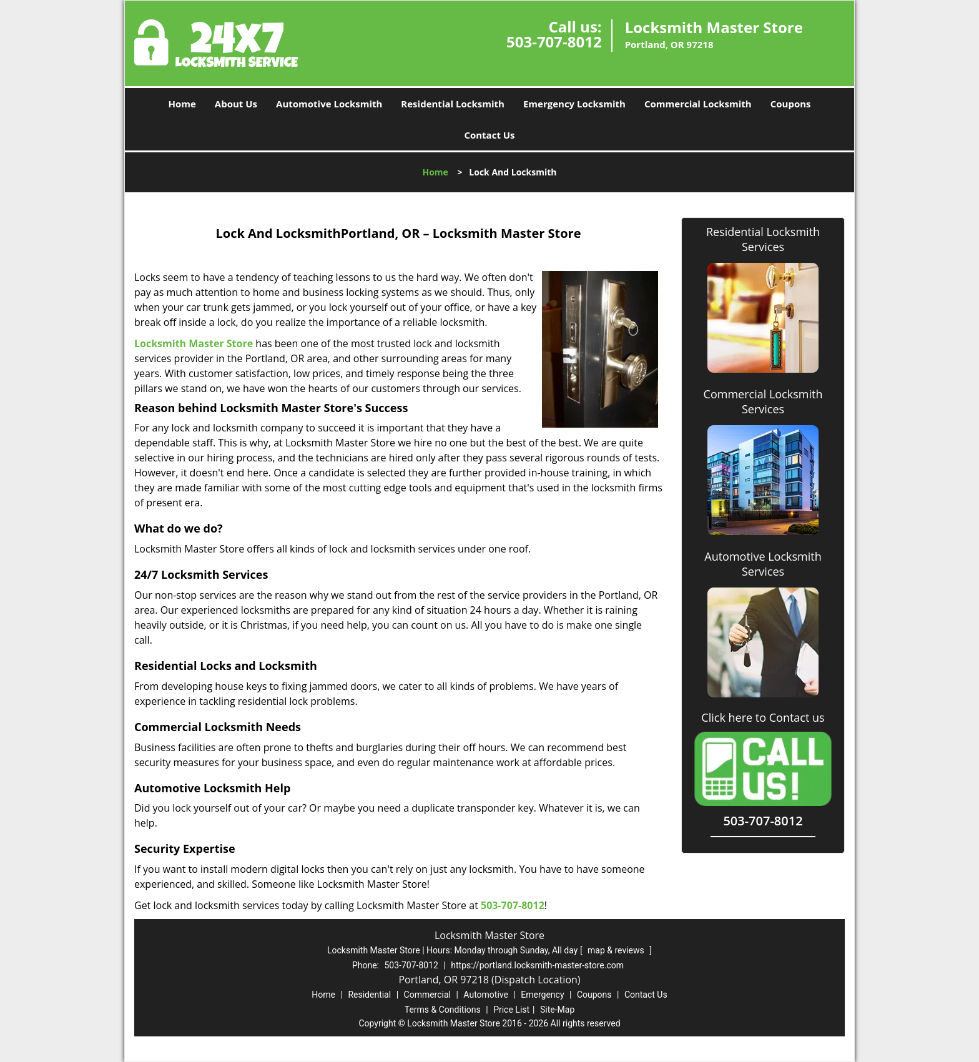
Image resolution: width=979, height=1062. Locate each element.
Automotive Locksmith (329, 103)
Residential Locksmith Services (763, 239)
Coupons (790, 103)
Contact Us (489, 135)
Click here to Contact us (762, 717)
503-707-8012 (554, 41)
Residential (369, 995)
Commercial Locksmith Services (763, 401)
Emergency (542, 995)
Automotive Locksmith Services (762, 564)
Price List (511, 1010)
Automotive (485, 995)
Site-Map (557, 1010)
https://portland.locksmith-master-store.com (537, 965)
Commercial (427, 995)
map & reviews (617, 950)
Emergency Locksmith (574, 103)
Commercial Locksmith (698, 103)
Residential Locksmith (452, 103)
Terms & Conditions (443, 1010)
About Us (236, 103)
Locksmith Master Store (193, 343)
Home (181, 103)
